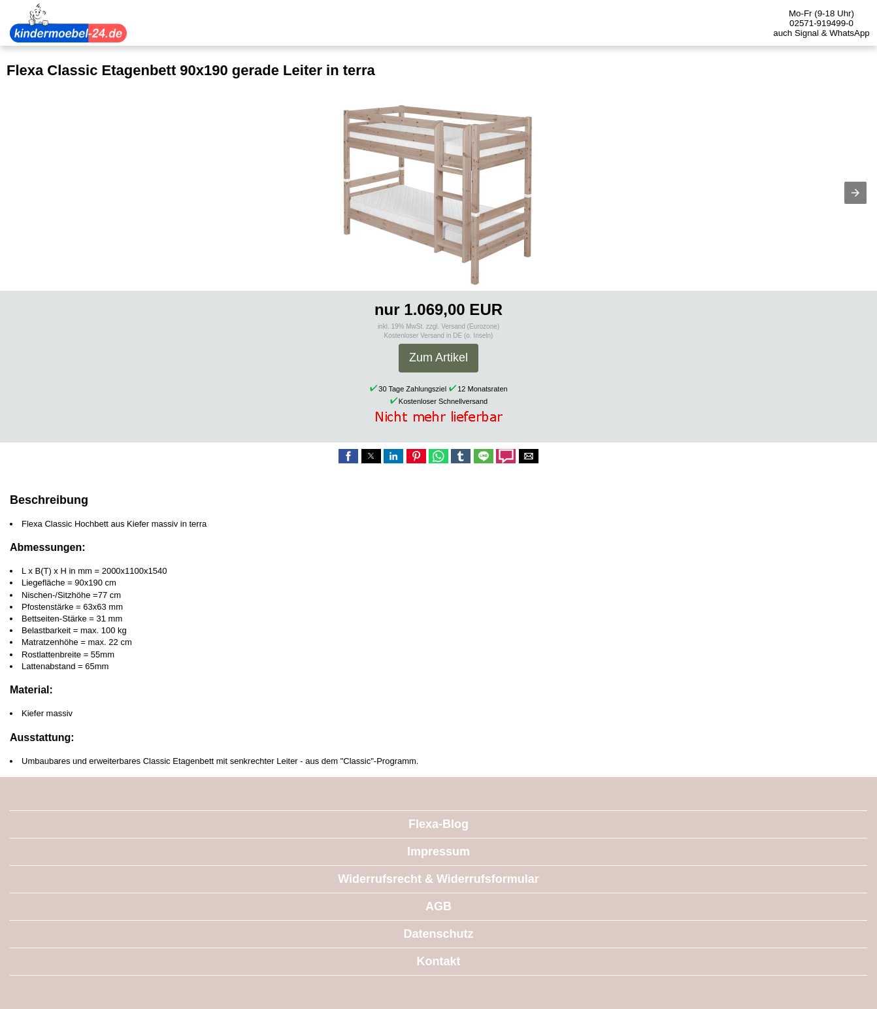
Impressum (438, 851)
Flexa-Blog (438, 824)
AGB (438, 906)
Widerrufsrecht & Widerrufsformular (438, 878)
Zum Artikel (438, 357)
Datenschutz (438, 933)
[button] (855, 193)
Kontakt (439, 961)
